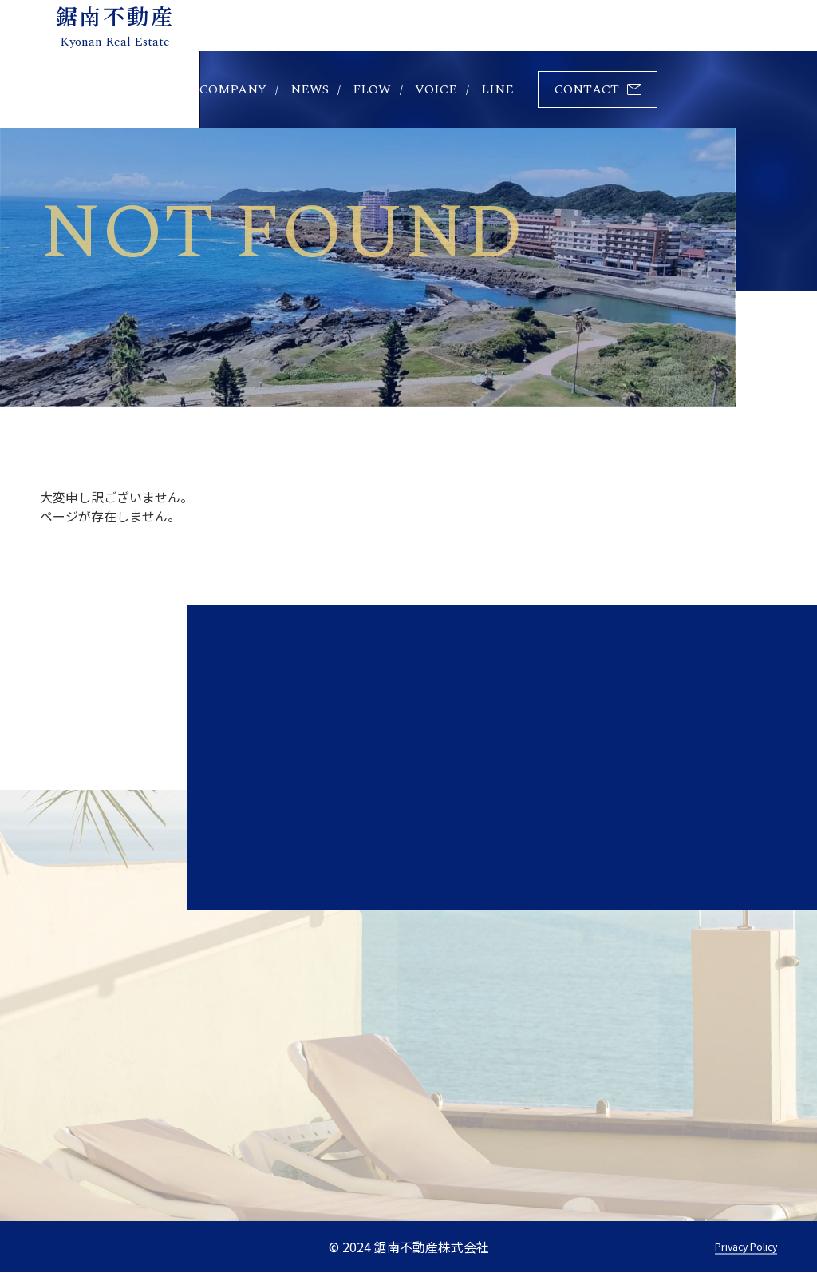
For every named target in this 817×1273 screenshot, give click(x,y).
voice (436, 89)
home (60, 89)
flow (372, 89)
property (140, 89)
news (309, 89)
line (497, 89)
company (232, 89)
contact (587, 89)
